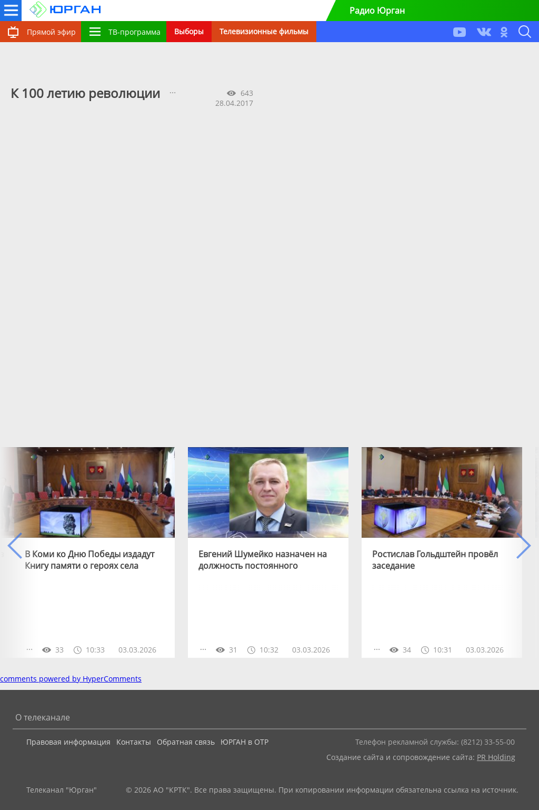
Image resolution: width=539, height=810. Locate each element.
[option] (94, 552)
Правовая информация (68, 742)
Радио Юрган (377, 10)
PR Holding (496, 757)
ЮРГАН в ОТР (244, 742)
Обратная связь (186, 742)
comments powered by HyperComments (71, 679)
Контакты (133, 742)
